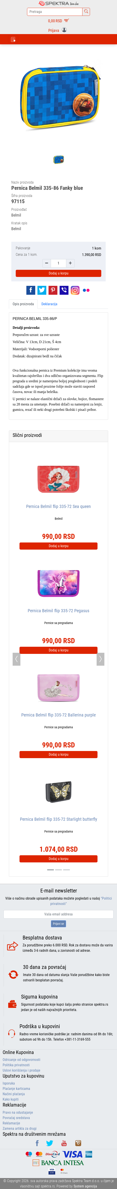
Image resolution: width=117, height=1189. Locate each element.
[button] (58, 30)
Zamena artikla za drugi (20, 1128)
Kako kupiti (11, 1099)
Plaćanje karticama (16, 1089)
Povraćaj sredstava (16, 1118)
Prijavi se (58, 923)
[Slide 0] (50, 870)
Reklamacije (11, 1123)
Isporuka (9, 1083)
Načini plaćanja (14, 1094)
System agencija (85, 1186)
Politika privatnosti (16, 1065)
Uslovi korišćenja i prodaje (21, 1070)
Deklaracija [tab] (49, 304)
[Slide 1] (58, 870)
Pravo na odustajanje (18, 1112)
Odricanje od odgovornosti (21, 1060)
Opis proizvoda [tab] (23, 304)
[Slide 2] (66, 870)
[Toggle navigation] (13, 39)
